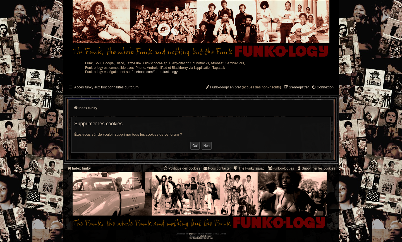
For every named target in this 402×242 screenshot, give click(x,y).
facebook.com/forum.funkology (155, 72)
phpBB (192, 234)
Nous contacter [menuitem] (217, 168)
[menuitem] (323, 87)
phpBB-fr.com (206, 236)
